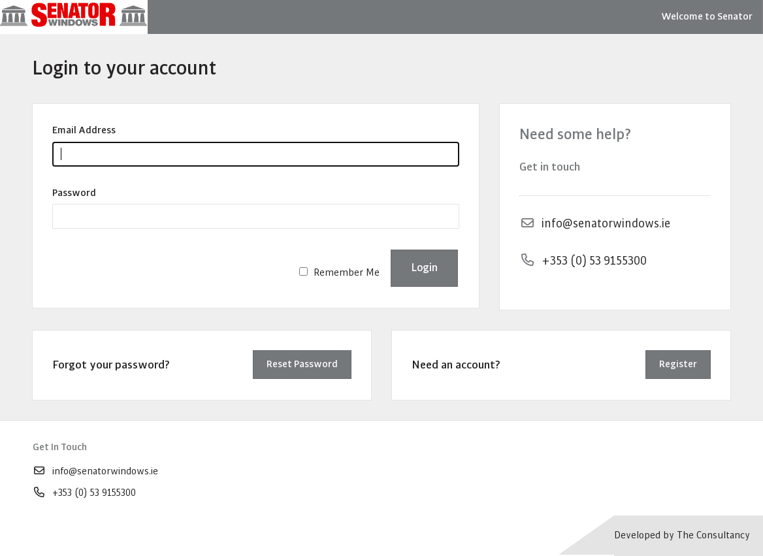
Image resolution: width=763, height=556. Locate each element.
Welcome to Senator (707, 16)
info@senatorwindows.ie (95, 471)
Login (424, 267)
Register (678, 364)
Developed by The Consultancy (682, 535)
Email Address (84, 130)
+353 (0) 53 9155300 (84, 493)
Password (74, 193)
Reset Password (302, 364)
